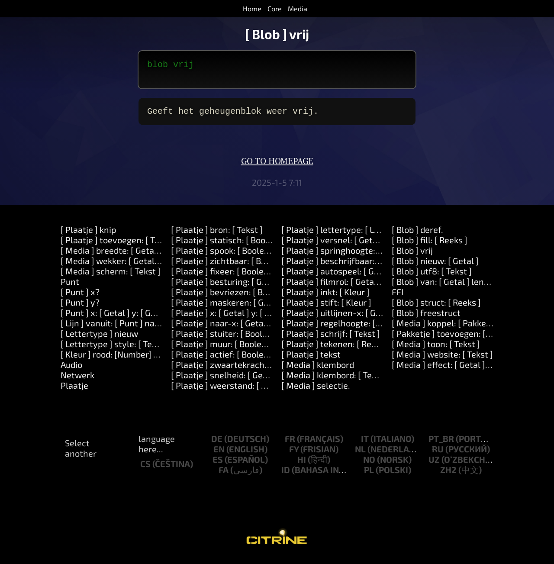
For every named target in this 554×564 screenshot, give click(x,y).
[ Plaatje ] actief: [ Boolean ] (224, 359)
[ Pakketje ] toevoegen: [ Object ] (454, 338)
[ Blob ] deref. (417, 234)
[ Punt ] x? (80, 297)
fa (224, 475)
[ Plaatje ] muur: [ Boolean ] (223, 349)
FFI (397, 297)
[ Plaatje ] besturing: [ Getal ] (226, 286)
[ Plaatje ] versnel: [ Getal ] (333, 245)
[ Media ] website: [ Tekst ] (442, 359)
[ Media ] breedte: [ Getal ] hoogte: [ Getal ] (143, 255)
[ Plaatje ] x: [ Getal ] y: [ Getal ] (230, 318)
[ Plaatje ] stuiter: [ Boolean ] (226, 338)
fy (294, 454)
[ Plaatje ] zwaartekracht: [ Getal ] (237, 369)
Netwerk (77, 380)
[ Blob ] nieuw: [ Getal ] (435, 266)
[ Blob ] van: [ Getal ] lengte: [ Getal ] (461, 286)
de (216, 443)
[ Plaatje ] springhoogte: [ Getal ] (344, 255)
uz (434, 464)
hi (301, 464)
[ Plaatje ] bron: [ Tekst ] (217, 234)
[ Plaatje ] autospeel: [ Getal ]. (338, 276)
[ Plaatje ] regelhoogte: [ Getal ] (342, 328)
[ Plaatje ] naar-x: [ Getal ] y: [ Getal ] (241, 328)
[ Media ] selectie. (315, 390)
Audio (71, 369)
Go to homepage (277, 166)
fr (290, 443)
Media (297, 8)
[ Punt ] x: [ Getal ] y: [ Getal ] (116, 318)
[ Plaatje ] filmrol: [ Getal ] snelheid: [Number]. (370, 286)
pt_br (441, 443)
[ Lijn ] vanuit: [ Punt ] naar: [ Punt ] (128, 328)
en (219, 454)
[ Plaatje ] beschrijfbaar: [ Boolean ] (349, 266)
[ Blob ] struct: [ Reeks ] (436, 307)
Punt (70, 286)
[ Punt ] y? (80, 307)
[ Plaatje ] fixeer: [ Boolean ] (224, 276)
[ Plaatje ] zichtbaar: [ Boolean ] (232, 266)
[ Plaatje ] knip (88, 234)
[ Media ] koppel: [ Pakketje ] (446, 328)
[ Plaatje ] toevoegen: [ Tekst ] (118, 245)
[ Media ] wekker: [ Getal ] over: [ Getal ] (137, 266)
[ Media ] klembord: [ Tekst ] (335, 380)
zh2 (448, 475)
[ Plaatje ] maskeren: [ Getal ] (227, 307)
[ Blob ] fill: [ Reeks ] (429, 245)
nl (360, 454)
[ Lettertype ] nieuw (99, 338)
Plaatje (74, 390)
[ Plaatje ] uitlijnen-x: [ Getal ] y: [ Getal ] (359, 318)
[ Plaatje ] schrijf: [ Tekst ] (330, 338)
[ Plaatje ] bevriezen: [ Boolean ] (232, 297)
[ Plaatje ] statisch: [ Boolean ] (229, 245)
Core (274, 8)
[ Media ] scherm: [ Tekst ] (111, 276)
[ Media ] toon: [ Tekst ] (436, 349)
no (369, 464)
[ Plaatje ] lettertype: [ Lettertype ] (349, 234)
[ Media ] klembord (317, 369)
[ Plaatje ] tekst (311, 359)
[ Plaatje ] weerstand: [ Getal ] (229, 390)
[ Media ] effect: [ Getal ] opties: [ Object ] (471, 369)
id (285, 475)
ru (438, 454)
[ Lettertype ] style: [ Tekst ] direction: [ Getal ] (150, 349)
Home (252, 8)
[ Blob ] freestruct (426, 318)
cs (145, 469)
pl (369, 475)
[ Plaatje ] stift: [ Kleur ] (326, 307)
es (218, 464)
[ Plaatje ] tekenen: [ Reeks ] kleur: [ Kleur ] (363, 349)
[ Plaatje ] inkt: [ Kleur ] (325, 297)
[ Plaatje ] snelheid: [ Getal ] (224, 380)
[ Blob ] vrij (412, 255)
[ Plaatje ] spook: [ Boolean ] (225, 255)
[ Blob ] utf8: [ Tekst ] (432, 276)
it (365, 443)
